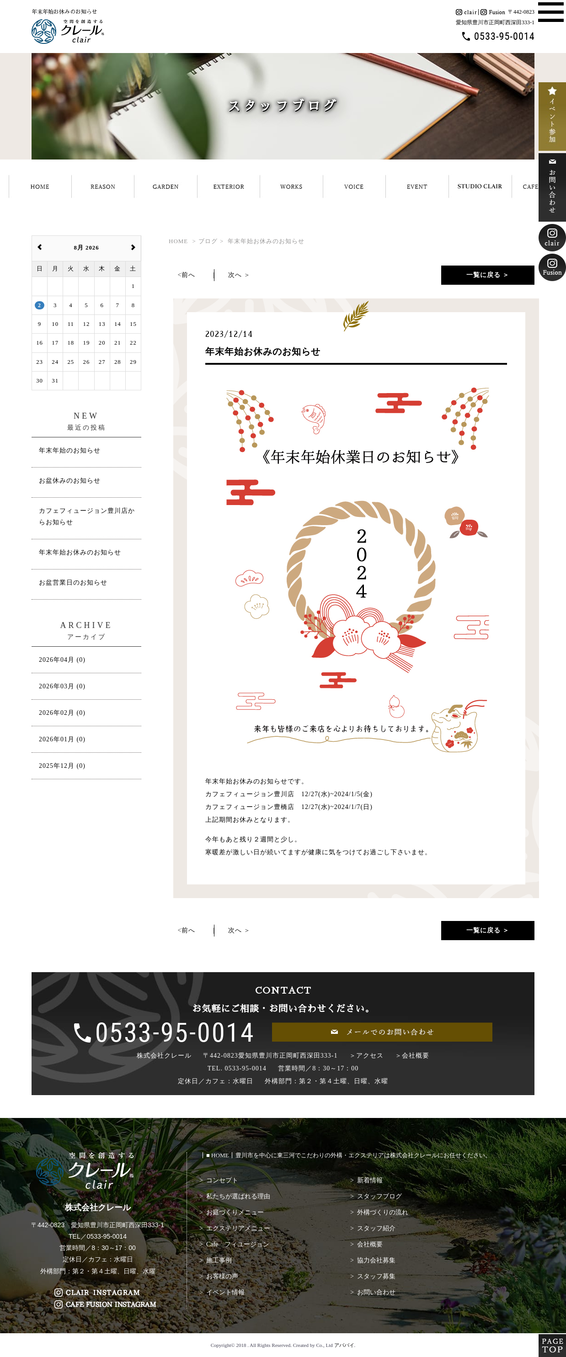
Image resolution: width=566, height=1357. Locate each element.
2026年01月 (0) (62, 739)
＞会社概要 (412, 1055)
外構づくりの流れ (382, 1212)
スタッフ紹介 (376, 1228)
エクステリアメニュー (238, 1228)
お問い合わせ (376, 1292)
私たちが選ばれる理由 (238, 1196)
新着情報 (370, 1180)
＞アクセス (366, 1055)
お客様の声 (222, 1276)
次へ (235, 274)
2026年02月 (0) (62, 712)
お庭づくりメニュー (235, 1212)
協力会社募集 (376, 1260)
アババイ (344, 1345)
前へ (188, 274)
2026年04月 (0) (62, 659)
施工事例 (219, 1260)
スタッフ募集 (376, 1276)
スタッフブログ (379, 1196)
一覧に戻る (483, 274)
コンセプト (222, 1180)
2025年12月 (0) (62, 765)
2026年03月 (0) (62, 686)
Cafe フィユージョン (237, 1244)
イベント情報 (225, 1292)
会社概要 (370, 1244)
